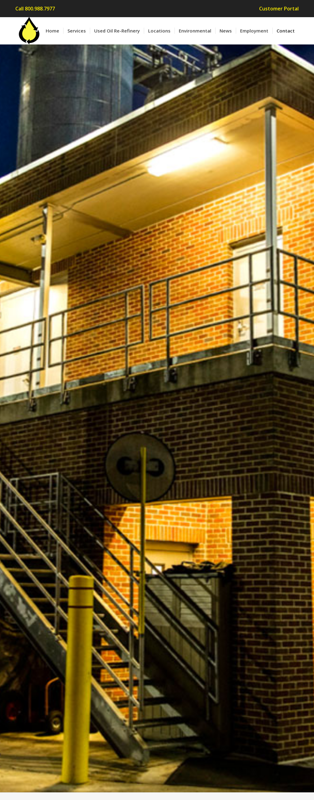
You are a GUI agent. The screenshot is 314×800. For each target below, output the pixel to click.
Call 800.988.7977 (35, 8)
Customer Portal (279, 8)
